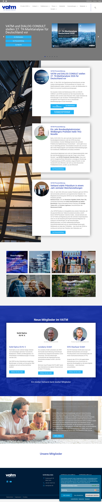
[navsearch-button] (95, 7)
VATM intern (89, 1)
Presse (54, 6)
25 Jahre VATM (25, 6)
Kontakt (53, 9)
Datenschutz (81, 499)
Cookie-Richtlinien (82, 481)
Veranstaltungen (72, 6)
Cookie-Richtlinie (74, 499)
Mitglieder (83, 6)
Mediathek (62, 6)
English (99, 1)
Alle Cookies (66, 495)
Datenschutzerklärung (69, 481)
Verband (35, 6)
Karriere (95, 1)
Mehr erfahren (17, 268)
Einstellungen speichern (92, 495)
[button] (3, 37)
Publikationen (45, 6)
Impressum (87, 499)
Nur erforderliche (78, 495)
